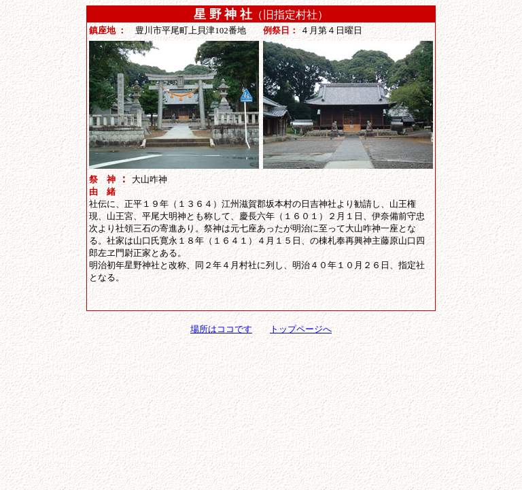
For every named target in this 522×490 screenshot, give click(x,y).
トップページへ (301, 329)
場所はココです (221, 329)
